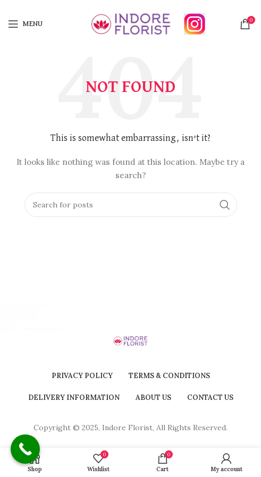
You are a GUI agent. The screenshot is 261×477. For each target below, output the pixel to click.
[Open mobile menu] (25, 24)
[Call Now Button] (25, 449)
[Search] (130, 205)
